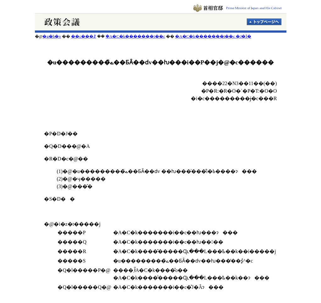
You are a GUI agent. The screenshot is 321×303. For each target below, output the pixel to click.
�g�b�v (51, 36)
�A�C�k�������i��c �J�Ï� (213, 36)
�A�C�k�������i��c (135, 36)
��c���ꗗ (83, 36)
